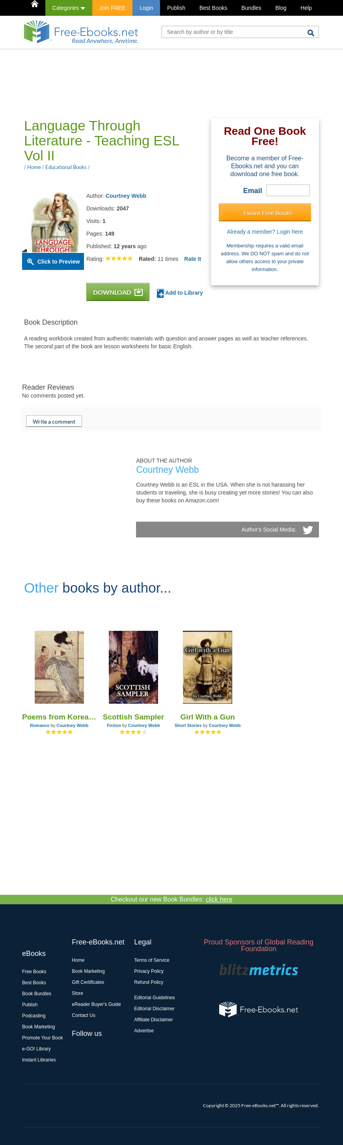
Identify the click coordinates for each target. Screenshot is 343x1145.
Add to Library (180, 293)
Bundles (251, 8)
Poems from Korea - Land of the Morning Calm (59, 717)
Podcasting (33, 1016)
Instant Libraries (39, 1060)
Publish (176, 8)
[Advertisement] (165, 83)
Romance (40, 725)
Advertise (144, 1030)
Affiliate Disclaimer (153, 1019)
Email (252, 191)
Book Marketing (38, 1027)
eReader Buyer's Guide (96, 1004)
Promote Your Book (42, 1038)
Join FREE (112, 8)
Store (77, 993)
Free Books (34, 971)
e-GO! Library (36, 1049)
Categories (68, 8)
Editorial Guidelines (154, 997)
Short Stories (188, 725)
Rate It (192, 259)
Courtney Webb (126, 196)
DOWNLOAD (118, 292)
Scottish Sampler (133, 717)
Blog (281, 8)
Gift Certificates (88, 982)
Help (306, 8)
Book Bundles (36, 993)
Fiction (114, 725)
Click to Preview (58, 261)
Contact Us (83, 1015)
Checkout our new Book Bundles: (172, 899)
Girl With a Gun (208, 717)
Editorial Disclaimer (154, 1008)
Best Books (213, 8)
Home (78, 960)
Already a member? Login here (265, 232)
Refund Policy (148, 982)
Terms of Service (151, 960)
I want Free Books (268, 212)
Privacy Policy (149, 971)
